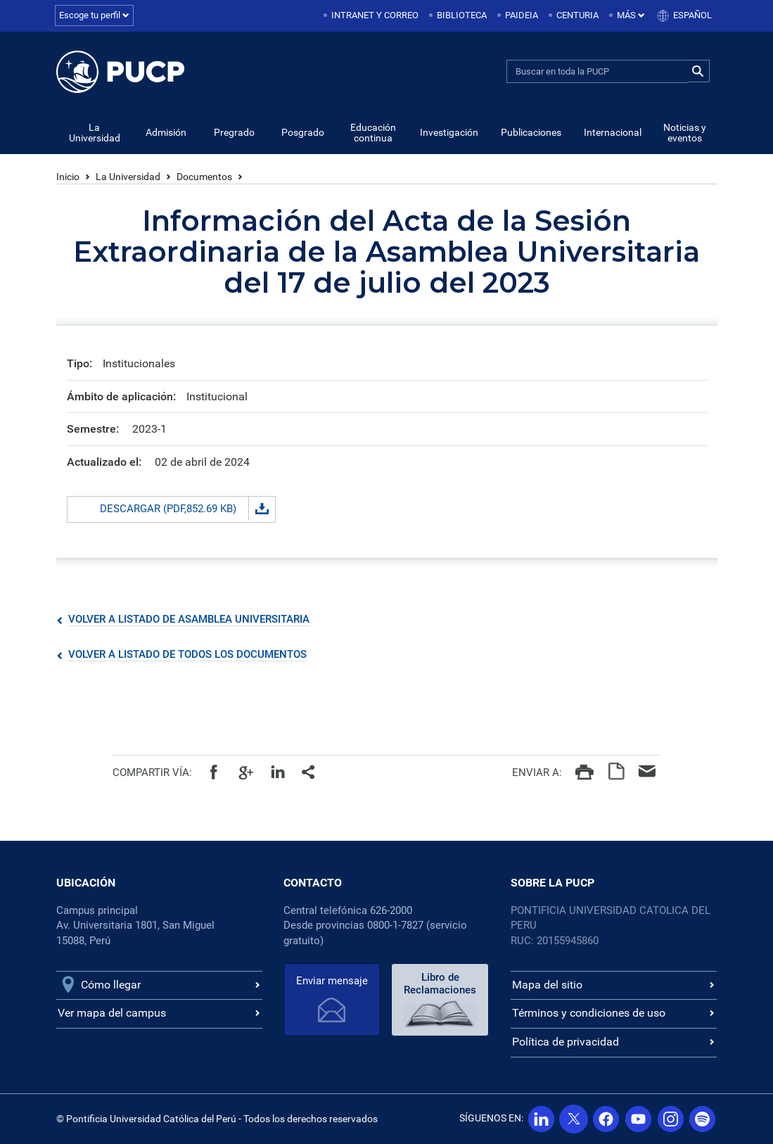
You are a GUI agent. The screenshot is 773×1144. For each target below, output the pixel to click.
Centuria (577, 15)
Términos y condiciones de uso (588, 1013)
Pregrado (234, 133)
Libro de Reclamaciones (436, 983)
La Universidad (94, 133)
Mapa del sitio (547, 984)
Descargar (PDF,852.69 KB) (187, 509)
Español (692, 15)
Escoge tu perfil (94, 15)
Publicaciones (531, 133)
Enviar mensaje (330, 980)
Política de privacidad (565, 1042)
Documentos (204, 177)
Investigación (449, 133)
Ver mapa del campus (112, 1013)
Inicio (67, 177)
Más (631, 15)
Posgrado (302, 133)
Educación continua (373, 133)
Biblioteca (462, 15)
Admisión (166, 133)
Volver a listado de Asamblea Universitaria (188, 620)
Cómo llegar (111, 984)
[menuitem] (372, 16)
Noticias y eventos (684, 133)
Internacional (612, 133)
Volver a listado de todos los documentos (187, 655)
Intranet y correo (375, 15)
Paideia (521, 15)
